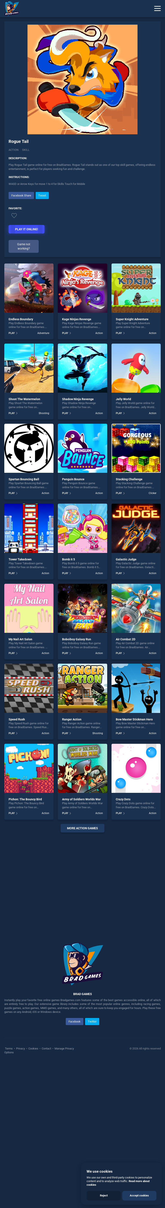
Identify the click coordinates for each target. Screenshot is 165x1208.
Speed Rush (17, 719)
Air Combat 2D (125, 639)
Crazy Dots (123, 799)
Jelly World (123, 399)
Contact (46, 1048)
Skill (25, 149)
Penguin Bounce (73, 479)
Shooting (44, 413)
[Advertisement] (82, 882)
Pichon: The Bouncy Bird (25, 799)
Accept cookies (139, 1195)
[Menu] (157, 8)
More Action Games (82, 828)
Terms (9, 1048)
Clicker (152, 493)
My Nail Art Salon (20, 639)
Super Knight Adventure (132, 319)
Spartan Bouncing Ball (24, 479)
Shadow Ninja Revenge (78, 399)
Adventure (43, 333)
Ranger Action (71, 719)
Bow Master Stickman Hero (134, 719)
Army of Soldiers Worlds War (81, 799)
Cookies (33, 1048)
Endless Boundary (21, 319)
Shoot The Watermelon (24, 399)
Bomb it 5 (68, 559)
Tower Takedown (20, 559)
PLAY (12, 333)
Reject (104, 1195)
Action (13, 149)
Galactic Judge (126, 559)
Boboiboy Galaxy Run (76, 639)
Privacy (20, 1048)
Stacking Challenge (129, 479)
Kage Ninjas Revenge (76, 319)
